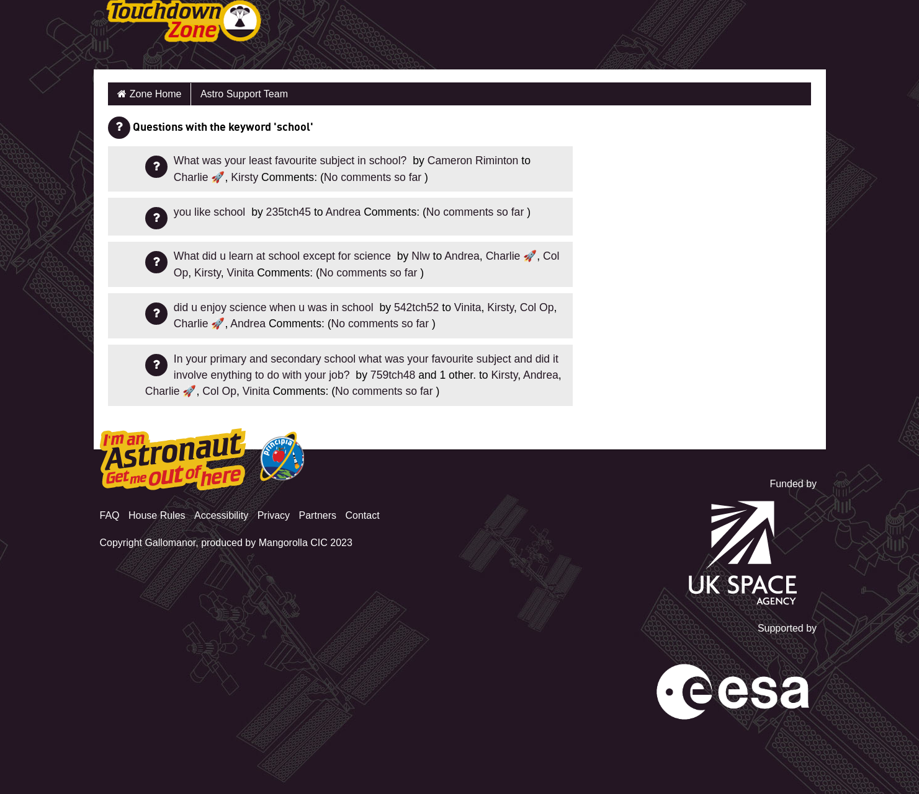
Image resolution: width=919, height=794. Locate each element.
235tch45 (288, 212)
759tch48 (392, 375)
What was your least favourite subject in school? (292, 160)
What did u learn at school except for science (284, 256)
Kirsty (244, 177)
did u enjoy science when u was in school (275, 307)
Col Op (537, 307)
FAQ (110, 515)
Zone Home (156, 94)
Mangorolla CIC (293, 542)
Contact (362, 515)
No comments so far (372, 177)
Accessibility (221, 515)
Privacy (274, 515)
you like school (211, 212)
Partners (317, 515)
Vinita (240, 273)
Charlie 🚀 (199, 177)
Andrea (343, 212)
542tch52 (416, 307)
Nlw (420, 256)
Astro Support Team (244, 94)
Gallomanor (170, 542)
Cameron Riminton (473, 160)
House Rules (157, 515)
